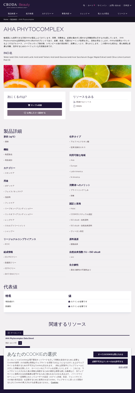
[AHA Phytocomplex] (34, 113)
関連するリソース (82, 102)
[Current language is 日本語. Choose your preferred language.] (127, 5)
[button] (12, 13)
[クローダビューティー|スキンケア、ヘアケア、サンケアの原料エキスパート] (17, 5)
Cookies (54, 382)
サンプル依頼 (35, 105)
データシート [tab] (14, 333)
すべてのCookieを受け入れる (110, 354)
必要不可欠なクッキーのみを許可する (107, 361)
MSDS (77, 106)
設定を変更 (123, 367)
